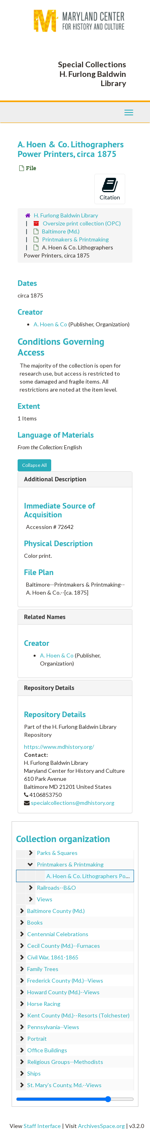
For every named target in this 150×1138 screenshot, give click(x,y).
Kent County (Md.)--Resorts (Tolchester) (78, 1015)
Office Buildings (47, 1050)
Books (35, 922)
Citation (110, 189)
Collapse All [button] (34, 465)
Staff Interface (42, 1125)
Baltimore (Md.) (61, 231)
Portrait (37, 1038)
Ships (34, 1073)
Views (44, 899)
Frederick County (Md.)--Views (65, 980)
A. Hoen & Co (50, 324)
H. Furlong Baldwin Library (66, 215)
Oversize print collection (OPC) (82, 223)
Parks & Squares (57, 852)
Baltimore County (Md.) (56, 910)
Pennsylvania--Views (53, 1026)
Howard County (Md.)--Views (63, 992)
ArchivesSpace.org (101, 1125)
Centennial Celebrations (57, 934)
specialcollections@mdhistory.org (72, 802)
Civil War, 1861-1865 (52, 957)
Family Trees (42, 968)
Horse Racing (43, 1003)
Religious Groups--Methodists (65, 1061)
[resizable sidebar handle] (75, 1099)
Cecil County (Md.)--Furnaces (63, 945)
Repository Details (49, 688)
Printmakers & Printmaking (75, 239)
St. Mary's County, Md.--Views (64, 1085)
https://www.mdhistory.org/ (59, 746)
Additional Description (55, 479)
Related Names (45, 617)
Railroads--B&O (56, 887)
